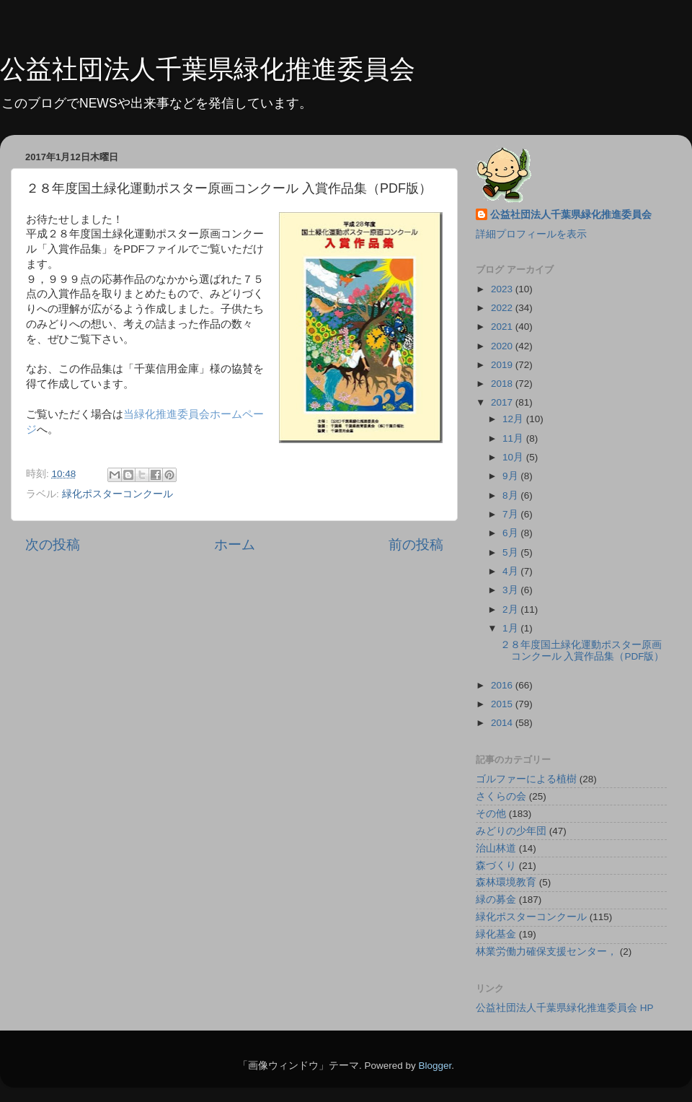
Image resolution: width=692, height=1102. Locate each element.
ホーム (234, 544)
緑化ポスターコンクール (117, 494)
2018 (503, 383)
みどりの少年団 (511, 831)
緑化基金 (496, 934)
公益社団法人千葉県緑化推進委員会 (207, 69)
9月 (511, 476)
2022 (503, 307)
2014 (503, 722)
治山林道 (496, 848)
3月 (511, 590)
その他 (491, 813)
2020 (503, 346)
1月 (511, 628)
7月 (511, 514)
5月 (511, 552)
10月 (514, 457)
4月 (511, 571)
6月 (511, 533)
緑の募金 (496, 899)
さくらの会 (501, 796)
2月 (511, 609)
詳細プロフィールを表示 (531, 234)
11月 (514, 438)
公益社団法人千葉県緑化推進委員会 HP (565, 1007)
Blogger (434, 1065)
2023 (503, 289)
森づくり (496, 865)
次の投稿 (52, 544)
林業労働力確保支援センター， (546, 951)
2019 (503, 364)
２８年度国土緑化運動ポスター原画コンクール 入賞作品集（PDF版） (582, 650)
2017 (503, 402)
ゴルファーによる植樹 (526, 779)
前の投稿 (416, 544)
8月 (511, 495)
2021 (503, 326)
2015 (503, 704)
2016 (503, 685)
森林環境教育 (506, 882)
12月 (514, 419)
